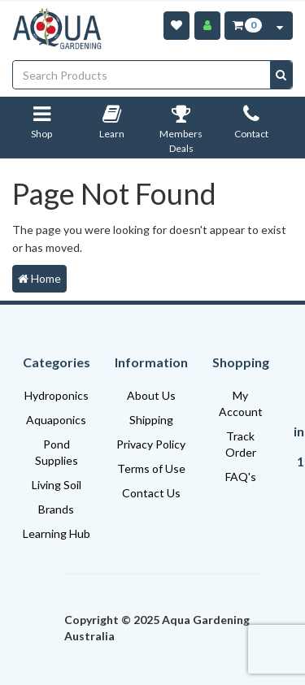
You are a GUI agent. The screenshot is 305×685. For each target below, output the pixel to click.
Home (39, 278)
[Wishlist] (176, 25)
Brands (56, 509)
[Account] (207, 25)
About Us (151, 395)
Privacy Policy (150, 444)
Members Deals (181, 132)
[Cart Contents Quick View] (280, 25)
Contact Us (151, 493)
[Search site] (281, 75)
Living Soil (56, 485)
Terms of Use (151, 468)
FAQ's (240, 476)
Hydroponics (56, 395)
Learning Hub (56, 533)
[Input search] (142, 75)
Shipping (151, 420)
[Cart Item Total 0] (246, 25)
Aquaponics (56, 420)
